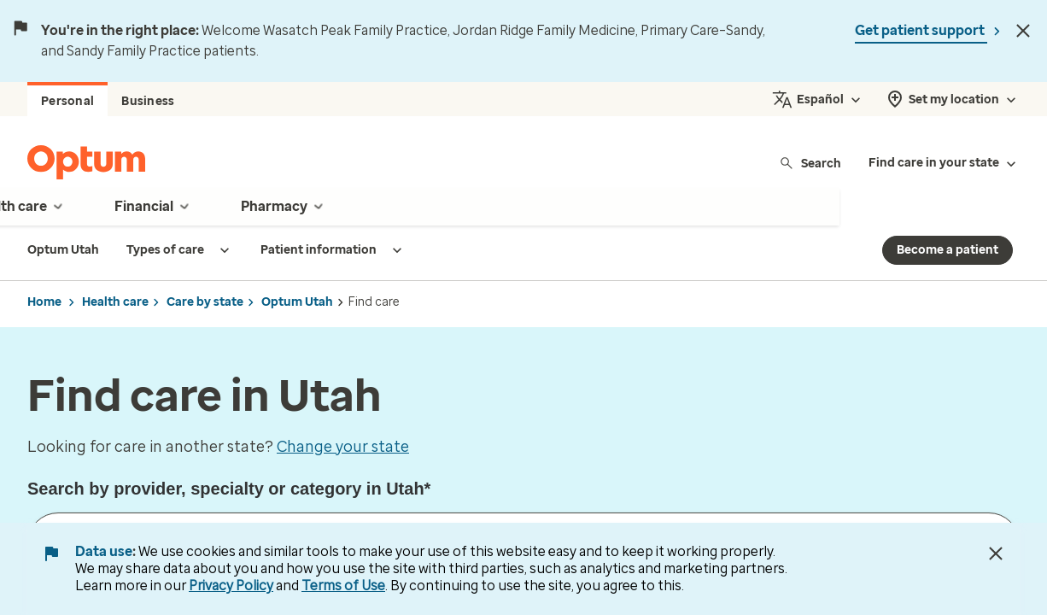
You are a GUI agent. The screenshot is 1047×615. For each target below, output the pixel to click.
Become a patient (947, 250)
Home (44, 302)
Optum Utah (297, 302)
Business (147, 101)
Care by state (205, 302)
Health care (115, 302)
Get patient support (921, 30)
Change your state (343, 446)
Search (810, 163)
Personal (67, 101)
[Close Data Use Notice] (996, 553)
